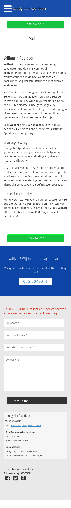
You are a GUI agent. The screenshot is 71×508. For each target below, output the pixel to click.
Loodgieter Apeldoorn (30, 8)
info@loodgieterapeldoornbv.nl (26, 425)
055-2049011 (35, 24)
